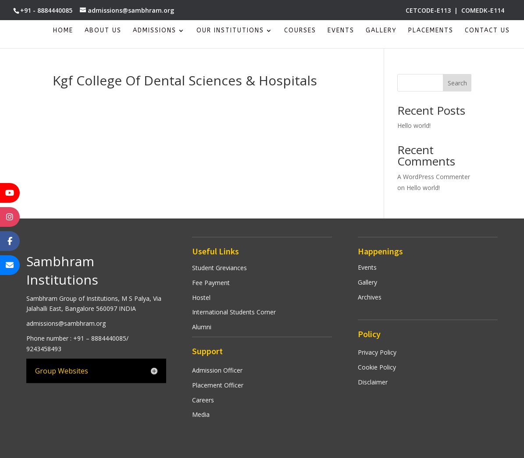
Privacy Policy (377, 352)
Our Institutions (230, 31)
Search (457, 83)
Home (63, 31)
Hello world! (414, 125)
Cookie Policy (377, 367)
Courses (300, 31)
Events (341, 31)
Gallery (381, 31)
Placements (430, 31)
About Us (103, 31)
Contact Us (487, 31)
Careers (203, 400)
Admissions (154, 31)
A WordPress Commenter (433, 177)
